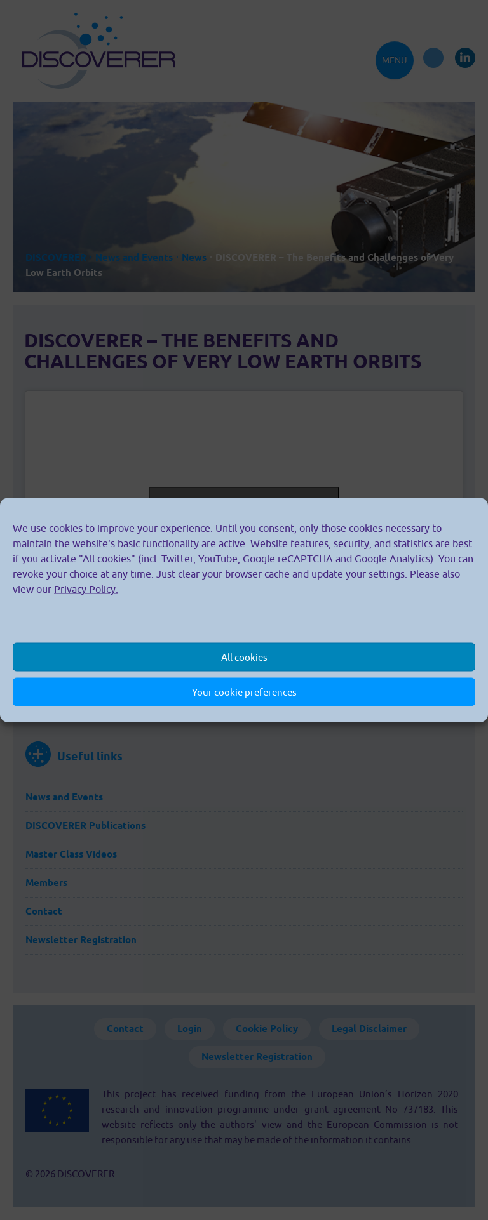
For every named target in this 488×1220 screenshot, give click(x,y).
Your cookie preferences (244, 691)
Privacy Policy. (86, 589)
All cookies (244, 656)
